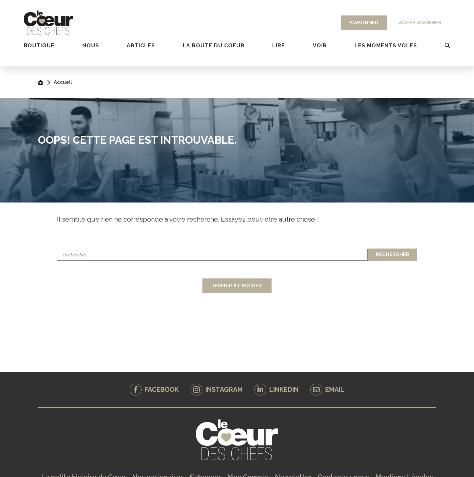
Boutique (39, 45)
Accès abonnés (420, 23)
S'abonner (364, 23)
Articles (141, 45)
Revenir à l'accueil (237, 286)
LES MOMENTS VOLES (386, 45)
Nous (90, 45)
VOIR (320, 45)
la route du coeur (214, 45)
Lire (278, 45)
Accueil (63, 82)
